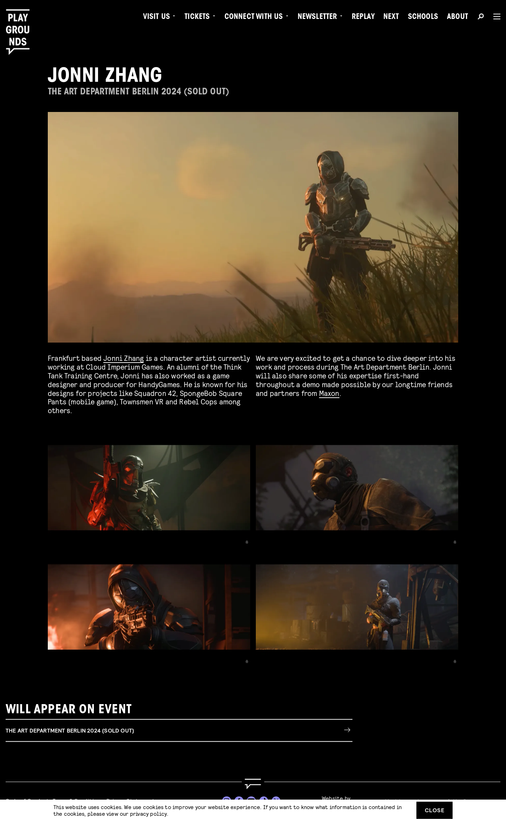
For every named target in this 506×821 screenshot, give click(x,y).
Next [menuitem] (391, 17)
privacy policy (148, 813)
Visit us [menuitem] (156, 17)
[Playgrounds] (20, 21)
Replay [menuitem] (363, 17)
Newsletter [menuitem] (317, 17)
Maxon (329, 393)
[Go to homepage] (253, 784)
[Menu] (494, 16)
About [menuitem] (457, 17)
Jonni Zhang (123, 357)
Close (435, 810)
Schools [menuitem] (423, 17)
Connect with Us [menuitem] (254, 17)
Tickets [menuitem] (197, 17)
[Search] (481, 17)
